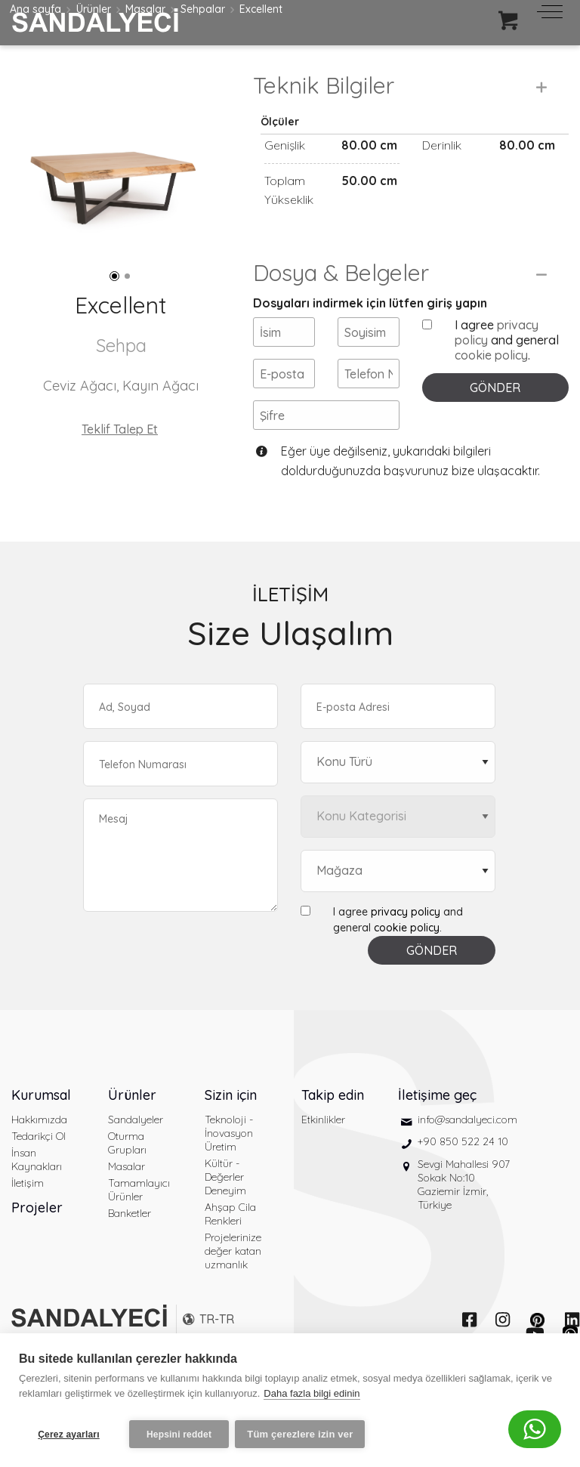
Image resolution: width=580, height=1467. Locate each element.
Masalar (126, 1202)
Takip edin (332, 1130)
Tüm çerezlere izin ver (304, 1434)
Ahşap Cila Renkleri (230, 1249)
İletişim (27, 1218)
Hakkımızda (39, 1155)
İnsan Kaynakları (36, 1195)
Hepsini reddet (179, 1434)
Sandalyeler (135, 1155)
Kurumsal (41, 1130)
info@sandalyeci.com (467, 1155)
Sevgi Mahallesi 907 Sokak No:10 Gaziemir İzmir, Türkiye (464, 1220)
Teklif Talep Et (120, 429)
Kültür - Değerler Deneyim (225, 1212)
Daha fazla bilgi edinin (311, 1398)
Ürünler (132, 1130)
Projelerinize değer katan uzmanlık (233, 1286)
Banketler (129, 1248)
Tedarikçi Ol (38, 1171)
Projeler (37, 1243)
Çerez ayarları (69, 1434)
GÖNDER (495, 423)
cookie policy (491, 391)
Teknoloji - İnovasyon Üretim (229, 1168)
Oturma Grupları (127, 1178)
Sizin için (231, 1130)
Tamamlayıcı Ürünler (139, 1225)
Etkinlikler (323, 1155)
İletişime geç (437, 1130)
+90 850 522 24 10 (463, 1177)
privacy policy (405, 947)
